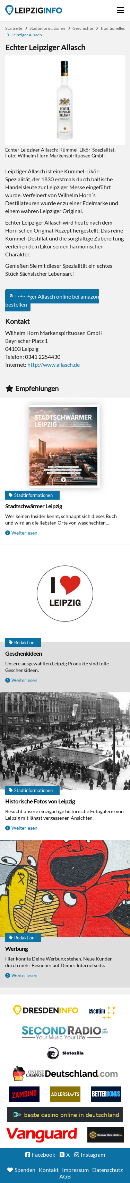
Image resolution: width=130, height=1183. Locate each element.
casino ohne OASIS (41, 1135)
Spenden (25, 1169)
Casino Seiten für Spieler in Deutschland (65, 1053)
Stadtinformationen (47, 28)
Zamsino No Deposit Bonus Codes (24, 1094)
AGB (65, 1176)
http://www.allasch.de (53, 364)
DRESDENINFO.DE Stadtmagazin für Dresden (45, 1010)
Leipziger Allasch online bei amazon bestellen (52, 300)
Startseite (33, 10)
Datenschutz (107, 1169)
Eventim (103, 1012)
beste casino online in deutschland (65, 1114)
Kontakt (49, 1169)
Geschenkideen (23, 653)
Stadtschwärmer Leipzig (33, 506)
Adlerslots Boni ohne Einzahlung (65, 1094)
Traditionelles (112, 28)
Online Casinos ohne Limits (105, 1135)
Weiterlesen (24, 533)
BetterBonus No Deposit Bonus (106, 1094)
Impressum (75, 1169)
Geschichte (82, 28)
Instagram (93, 1154)
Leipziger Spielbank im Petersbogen (65, 1073)
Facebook (43, 1154)
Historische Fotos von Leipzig (40, 801)
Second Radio (65, 1032)
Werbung (16, 948)
